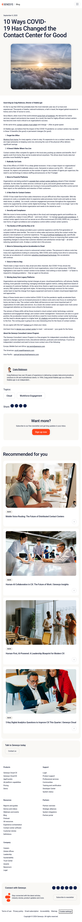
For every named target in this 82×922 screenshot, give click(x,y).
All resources (8, 821)
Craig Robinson (20, 369)
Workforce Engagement (31, 395)
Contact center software (12, 828)
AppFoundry (7, 779)
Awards (6, 864)
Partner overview (49, 806)
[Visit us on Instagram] (58, 888)
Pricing (6, 785)
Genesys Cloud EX (10, 776)
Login (45, 773)
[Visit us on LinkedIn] (54, 888)
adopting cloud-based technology (44, 255)
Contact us (28, 325)
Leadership (7, 854)
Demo (5, 789)
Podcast (6, 818)
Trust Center (8, 861)
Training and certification (52, 785)
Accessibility (44, 911)
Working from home (10, 140)
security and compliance (67, 217)
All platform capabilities (12, 782)
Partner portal (48, 815)
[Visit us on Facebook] (66, 888)
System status (48, 792)
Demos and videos (10, 809)
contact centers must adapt (27, 125)
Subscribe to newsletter (65, 897)
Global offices (8, 851)
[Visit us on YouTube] (71, 888)
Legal (5, 870)
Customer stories (9, 831)
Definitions (7, 834)
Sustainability (8, 858)
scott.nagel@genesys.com (24, 350)
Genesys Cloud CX (10, 773)
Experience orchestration (12, 825)
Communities (48, 782)
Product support (49, 776)
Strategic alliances (49, 809)
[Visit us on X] (62, 888)
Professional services (51, 779)
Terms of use (6, 911)
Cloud (9, 395)
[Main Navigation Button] (77, 4)
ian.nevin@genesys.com (36, 346)
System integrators (50, 812)
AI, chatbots (43, 318)
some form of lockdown (46, 116)
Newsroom (7, 867)
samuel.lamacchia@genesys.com (26, 355)
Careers (6, 848)
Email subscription (32, 911)
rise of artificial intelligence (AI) (54, 235)
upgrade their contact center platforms (43, 181)
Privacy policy (18, 911)
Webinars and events (11, 812)
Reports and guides (10, 806)
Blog (5, 815)
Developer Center (49, 789)
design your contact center (26, 329)
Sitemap (54, 911)
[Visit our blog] (75, 888)
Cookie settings (65, 911)
